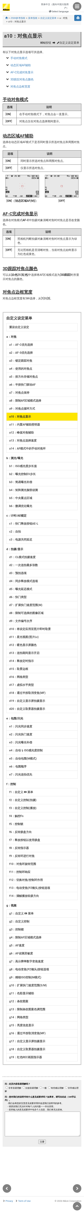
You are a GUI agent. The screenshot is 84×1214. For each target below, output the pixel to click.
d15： (18, 669)
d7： (25, 605)
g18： (27, 1049)
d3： (18, 573)
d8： (26, 613)
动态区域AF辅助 (20, 65)
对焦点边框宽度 (20, 86)
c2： (15, 531)
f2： (22, 800)
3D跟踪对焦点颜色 (22, 79)
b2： (22, 474)
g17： (27, 1041)
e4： (26, 750)
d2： (23, 565)
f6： (20, 832)
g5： (16, 945)
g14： (18, 1017)
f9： (21, 856)
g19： (25, 1057)
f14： (24, 896)
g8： (29, 969)
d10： (30, 629)
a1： (21, 344)
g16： (27, 1033)
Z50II (18, 18)
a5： (23, 376)
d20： (27, 709)
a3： (20, 360)
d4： (23, 581)
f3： (22, 808)
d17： (21, 685)
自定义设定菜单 (48, 18)
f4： (16, 816)
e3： (20, 742)
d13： (24, 653)
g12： (18, 1001)
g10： (28, 985)
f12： (26, 880)
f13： (29, 888)
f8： (19, 848)
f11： (19, 872)
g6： (21, 953)
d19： (27, 701)
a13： (23, 440)
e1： (20, 726)
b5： (20, 498)
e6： (18, 766)
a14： (27, 448)
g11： (21, 993)
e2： (20, 734)
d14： (21, 661)
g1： (21, 913)
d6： (18, 597)
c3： (20, 539)
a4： (20, 368)
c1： (23, 523)
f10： (22, 864)
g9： (25, 977)
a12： (21, 432)
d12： (23, 645)
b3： (20, 482)
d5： (20, 589)
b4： (23, 490)
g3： (16, 929)
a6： (22, 384)
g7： (26, 961)
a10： (20, 416)
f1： (21, 792)
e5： (23, 758)
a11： (24, 424)
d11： (24, 637)
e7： (20, 774)
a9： (22, 408)
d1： (22, 557)
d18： (27, 693)
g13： (27, 1009)
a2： (21, 352)
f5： (16, 824)
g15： (21, 1025)
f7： (24, 840)
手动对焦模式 (18, 58)
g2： (19, 921)
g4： (25, 937)
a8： (25, 400)
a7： (19, 392)
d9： (20, 621)
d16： (18, 677)
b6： (20, 506)
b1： (23, 466)
